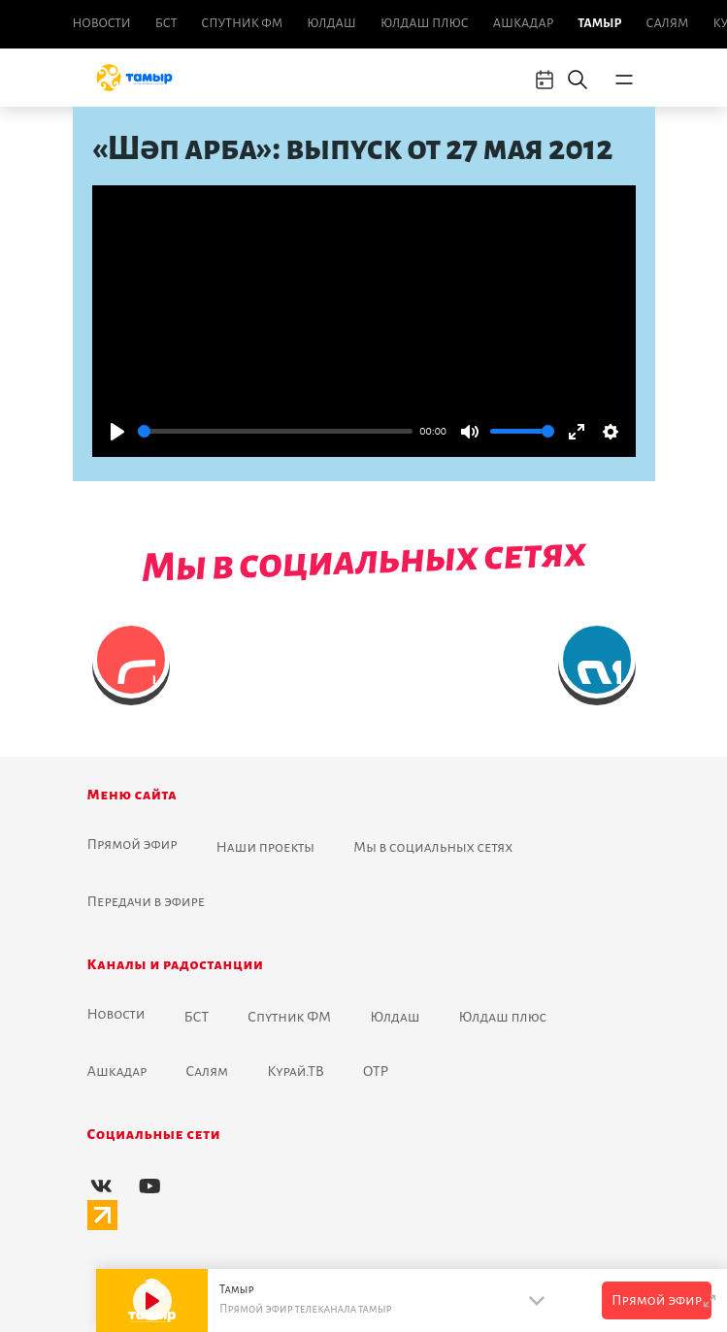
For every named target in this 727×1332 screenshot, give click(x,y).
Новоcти (102, 23)
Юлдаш (331, 23)
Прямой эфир (132, 844)
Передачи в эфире (146, 901)
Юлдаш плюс (424, 23)
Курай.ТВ (295, 1071)
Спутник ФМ (241, 23)
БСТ (166, 23)
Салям (667, 23)
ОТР (375, 1071)
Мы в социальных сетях (432, 847)
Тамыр (599, 23)
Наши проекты (264, 847)
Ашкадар (523, 23)
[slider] (275, 431)
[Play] (117, 431)
